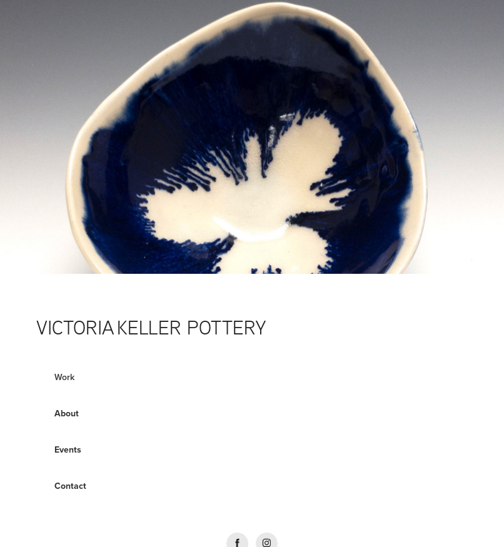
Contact (70, 485)
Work (64, 377)
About (66, 413)
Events (67, 449)
